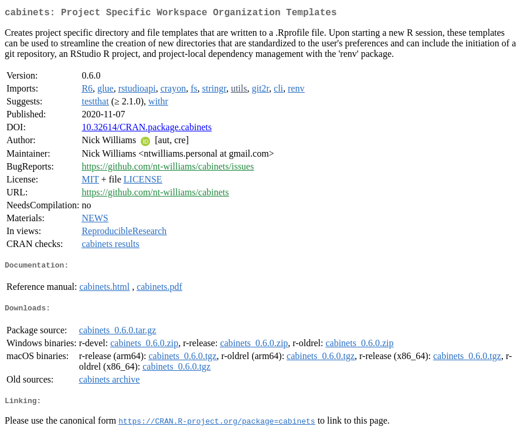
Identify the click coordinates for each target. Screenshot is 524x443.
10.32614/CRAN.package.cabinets (146, 129)
